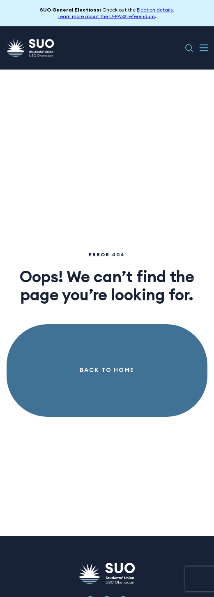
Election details (155, 9)
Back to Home (107, 370)
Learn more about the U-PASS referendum (106, 16)
